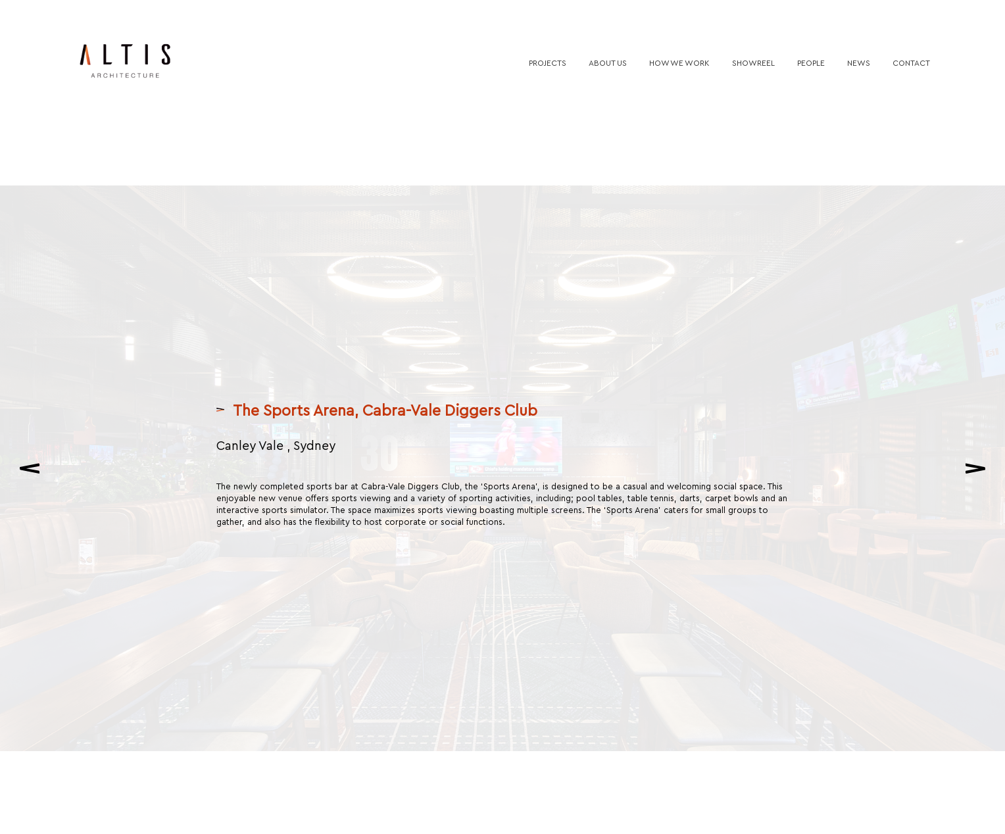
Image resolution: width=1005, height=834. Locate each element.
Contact (911, 62)
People (811, 62)
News (858, 62)
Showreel (753, 62)
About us (608, 62)
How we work (679, 62)
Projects (547, 62)
